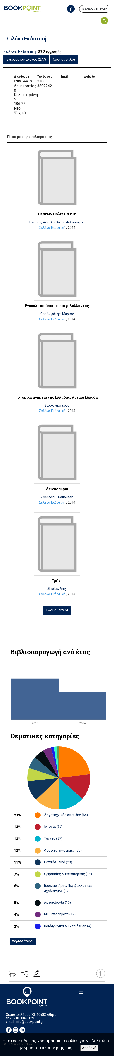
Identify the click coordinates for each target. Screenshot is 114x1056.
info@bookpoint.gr (30, 1022)
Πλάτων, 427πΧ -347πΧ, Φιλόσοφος (57, 222)
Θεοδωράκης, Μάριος (57, 314)
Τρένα (57, 581)
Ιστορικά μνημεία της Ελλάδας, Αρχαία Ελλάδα (57, 397)
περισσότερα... (23, 941)
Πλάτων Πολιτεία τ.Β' (57, 214)
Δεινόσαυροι (57, 489)
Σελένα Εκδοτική (52, 228)
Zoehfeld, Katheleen (57, 497)
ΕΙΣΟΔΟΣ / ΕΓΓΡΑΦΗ (94, 8)
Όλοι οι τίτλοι (64, 59)
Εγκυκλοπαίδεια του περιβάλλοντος (57, 306)
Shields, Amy (57, 589)
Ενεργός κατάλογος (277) (26, 59)
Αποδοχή (89, 1048)
